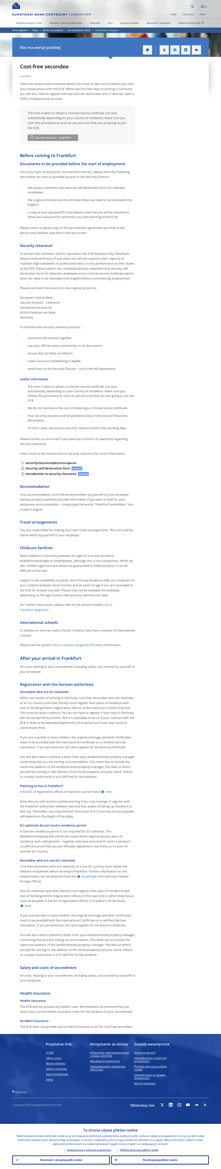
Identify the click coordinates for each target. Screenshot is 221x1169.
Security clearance (46, 137)
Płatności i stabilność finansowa (65, 23)
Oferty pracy (54, 1058)
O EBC (173, 14)
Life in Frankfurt (63, 645)
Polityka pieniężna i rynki (29, 23)
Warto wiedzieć (56, 1063)
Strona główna (19, 30)
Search (192, 6)
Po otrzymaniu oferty (79, 30)
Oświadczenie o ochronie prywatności (150, 1059)
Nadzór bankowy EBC (191, 22)
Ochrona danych (144, 1053)
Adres (49, 1079)
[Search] (174, 6)
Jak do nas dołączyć (53, 30)
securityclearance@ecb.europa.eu (50, 463)
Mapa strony (21, 1091)
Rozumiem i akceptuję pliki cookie (61, 1160)
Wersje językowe (144, 1083)
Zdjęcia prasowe (56, 1069)
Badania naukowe (129, 23)
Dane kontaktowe (57, 1074)
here (108, 792)
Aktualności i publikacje (158, 23)
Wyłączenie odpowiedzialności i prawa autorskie (109, 1054)
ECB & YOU (188, 14)
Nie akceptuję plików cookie (160, 1160)
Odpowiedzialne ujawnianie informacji (108, 1068)
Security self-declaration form (47, 468)
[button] (198, 6)
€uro (110, 23)
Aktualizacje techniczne (105, 1061)
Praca (203, 14)
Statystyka (95, 23)
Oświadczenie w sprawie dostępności (150, 1076)
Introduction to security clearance (50, 474)
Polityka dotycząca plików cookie (150, 1068)
